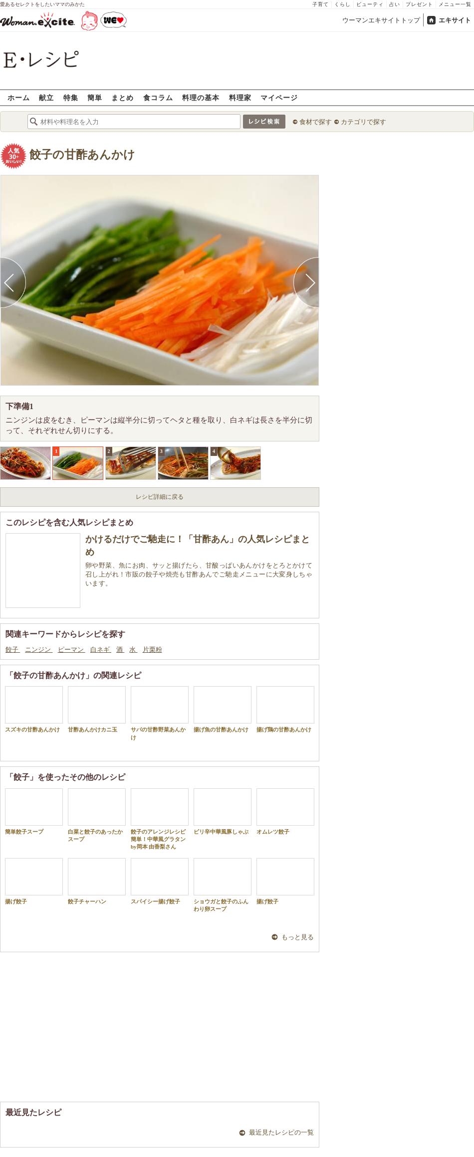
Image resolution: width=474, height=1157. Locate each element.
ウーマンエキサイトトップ (381, 20)
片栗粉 (152, 649)
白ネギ (100, 649)
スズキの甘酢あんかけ (34, 709)
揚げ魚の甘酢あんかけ (222, 709)
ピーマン (71, 649)
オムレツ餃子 (285, 811)
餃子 (12, 649)
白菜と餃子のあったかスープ (97, 815)
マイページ (279, 97)
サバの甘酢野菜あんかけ (160, 713)
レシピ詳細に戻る (160, 496)
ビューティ (370, 4)
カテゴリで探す (363, 122)
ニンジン (38, 649)
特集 (70, 97)
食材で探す (315, 122)
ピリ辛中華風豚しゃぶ (222, 811)
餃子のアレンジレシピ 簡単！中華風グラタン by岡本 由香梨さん (160, 819)
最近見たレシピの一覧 (281, 1132)
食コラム (158, 97)
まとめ (122, 97)
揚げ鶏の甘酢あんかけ (285, 709)
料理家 (240, 97)
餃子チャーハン (97, 881)
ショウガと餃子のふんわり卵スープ (222, 885)
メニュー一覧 (455, 4)
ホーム (18, 97)
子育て (320, 4)
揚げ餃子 (34, 881)
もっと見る (297, 937)
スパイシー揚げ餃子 (160, 881)
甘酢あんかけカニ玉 (97, 709)
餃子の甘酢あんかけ (82, 154)
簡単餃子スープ (34, 811)
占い (394, 4)
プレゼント (419, 4)
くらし (342, 4)
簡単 (94, 97)
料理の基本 (201, 97)
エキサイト (455, 20)
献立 (46, 97)
